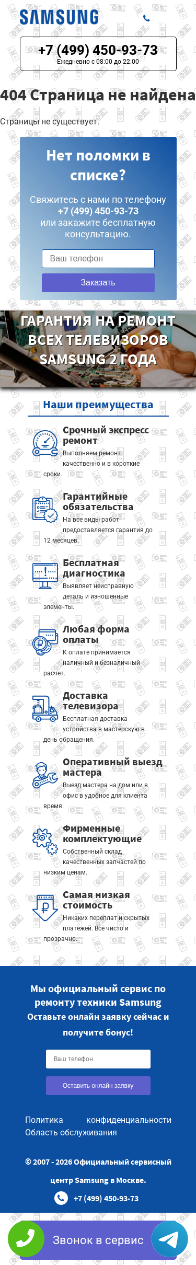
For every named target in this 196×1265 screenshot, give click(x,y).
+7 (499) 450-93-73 (98, 50)
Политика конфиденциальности (98, 1120)
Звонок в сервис (98, 1240)
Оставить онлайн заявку (98, 1085)
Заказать (97, 282)
